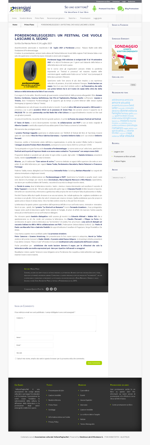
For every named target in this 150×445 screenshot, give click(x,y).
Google (47, 289)
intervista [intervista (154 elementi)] (117, 118)
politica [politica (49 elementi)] (115, 125)
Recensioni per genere (55, 18)
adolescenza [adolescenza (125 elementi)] (118, 99)
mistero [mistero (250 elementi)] (124, 120)
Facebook (51, 289)
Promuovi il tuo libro (107, 9)
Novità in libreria (26, 18)
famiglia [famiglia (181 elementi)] (116, 113)
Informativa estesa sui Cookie (59, 420)
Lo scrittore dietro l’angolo (90, 417)
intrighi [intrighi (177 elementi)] (126, 118)
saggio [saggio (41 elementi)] (125, 128)
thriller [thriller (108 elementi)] (115, 133)
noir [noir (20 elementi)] (119, 123)
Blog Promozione (132, 9)
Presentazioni (85, 18)
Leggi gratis (97, 18)
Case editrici (84, 393)
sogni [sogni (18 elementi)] (135, 128)
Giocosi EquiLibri (86, 403)
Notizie (82, 422)
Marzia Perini (30, 43)
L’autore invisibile (54, 398)
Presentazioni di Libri (56, 393)
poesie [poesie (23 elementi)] (129, 123)
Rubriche (72, 18)
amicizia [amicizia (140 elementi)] (129, 99)
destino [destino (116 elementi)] (116, 110)
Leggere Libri (119, 152)
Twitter (55, 289)
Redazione (131, 1)
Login (124, 1)
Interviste (83, 407)
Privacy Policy (53, 424)
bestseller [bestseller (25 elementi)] (121, 108)
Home (14, 18)
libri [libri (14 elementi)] (119, 121)
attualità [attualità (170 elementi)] (125, 102)
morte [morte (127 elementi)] (133, 120)
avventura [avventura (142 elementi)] (117, 105)
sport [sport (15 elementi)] (125, 131)
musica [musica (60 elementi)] (115, 123)
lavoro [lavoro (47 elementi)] (114, 121)
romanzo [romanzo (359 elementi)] (117, 127)
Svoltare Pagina (119, 161)
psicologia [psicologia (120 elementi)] (132, 125)
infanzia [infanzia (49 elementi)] (130, 116)
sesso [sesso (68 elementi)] (131, 128)
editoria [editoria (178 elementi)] (132, 110)
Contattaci (116, 1)
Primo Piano (39, 18)
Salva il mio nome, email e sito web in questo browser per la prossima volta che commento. (51, 361)
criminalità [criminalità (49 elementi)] (129, 108)
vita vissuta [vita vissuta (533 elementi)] (126, 135)
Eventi (82, 398)
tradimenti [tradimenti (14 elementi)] (122, 133)
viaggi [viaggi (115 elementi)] (129, 133)
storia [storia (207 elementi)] (130, 130)
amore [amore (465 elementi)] (116, 102)
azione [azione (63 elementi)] (126, 105)
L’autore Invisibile (86, 412)
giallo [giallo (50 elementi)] (131, 113)
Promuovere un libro (103, 1)
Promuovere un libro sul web (124, 156)
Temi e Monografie (87, 427)
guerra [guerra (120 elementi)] (118, 115)
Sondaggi (51, 412)
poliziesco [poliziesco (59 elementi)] (122, 125)
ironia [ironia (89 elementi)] (133, 118)
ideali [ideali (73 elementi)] (124, 116)
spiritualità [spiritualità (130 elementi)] (117, 130)
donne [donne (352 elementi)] (124, 110)
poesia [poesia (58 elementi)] (124, 123)
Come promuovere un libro (122, 407)
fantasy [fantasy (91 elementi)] (124, 113)
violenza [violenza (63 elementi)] (115, 136)
